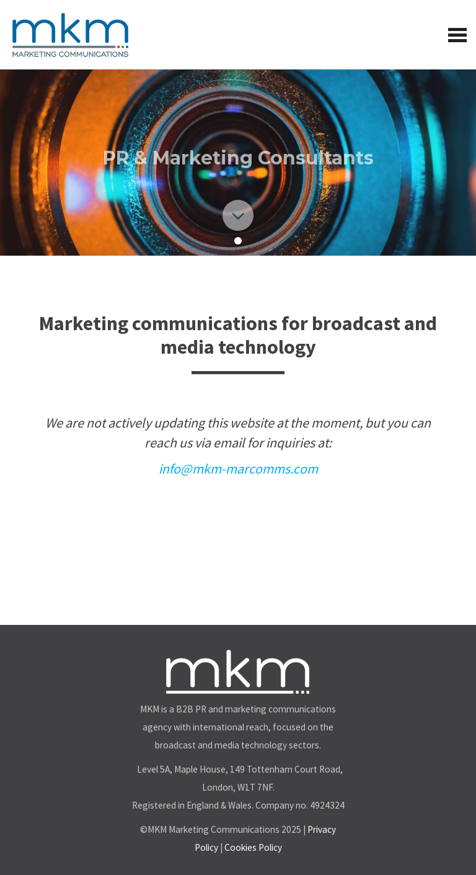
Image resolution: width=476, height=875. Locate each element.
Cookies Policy (253, 847)
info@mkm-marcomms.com (238, 468)
